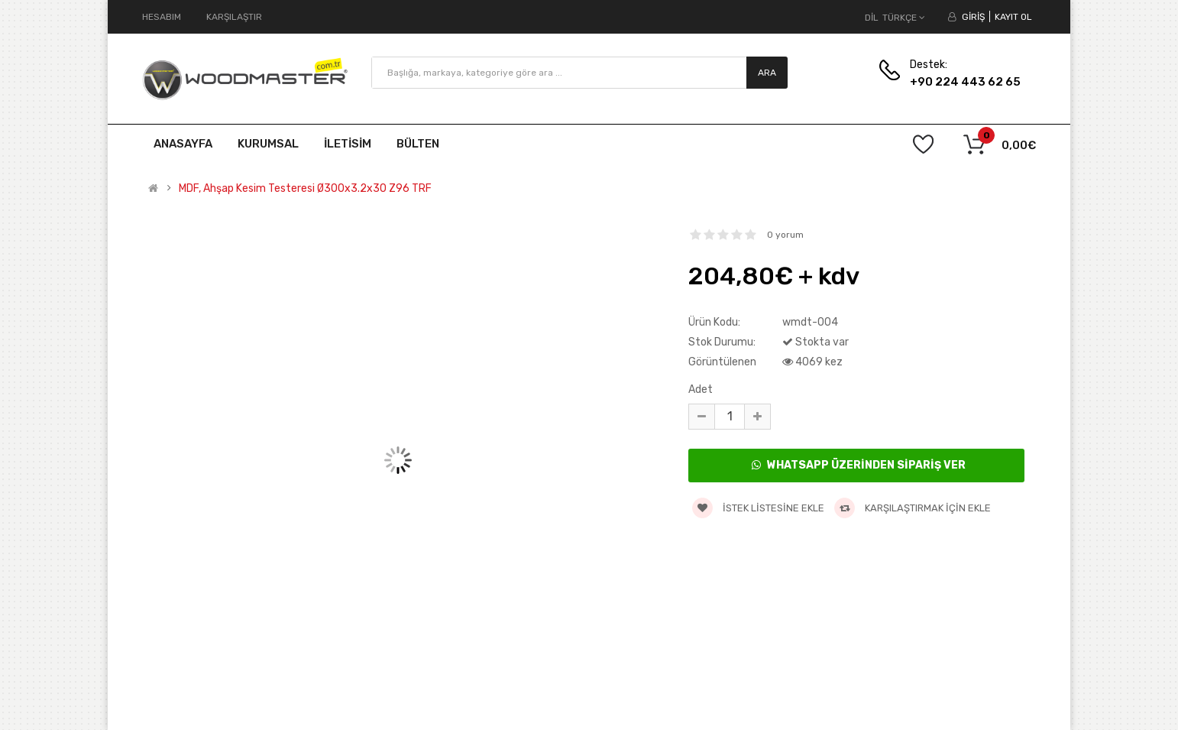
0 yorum (785, 234)
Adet (700, 389)
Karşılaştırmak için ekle (912, 508)
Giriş (973, 16)
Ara (767, 72)
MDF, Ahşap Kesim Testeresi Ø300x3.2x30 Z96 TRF (305, 188)
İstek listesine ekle (758, 508)
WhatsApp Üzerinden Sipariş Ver (859, 465)
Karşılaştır (234, 16)
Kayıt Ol (1013, 16)
